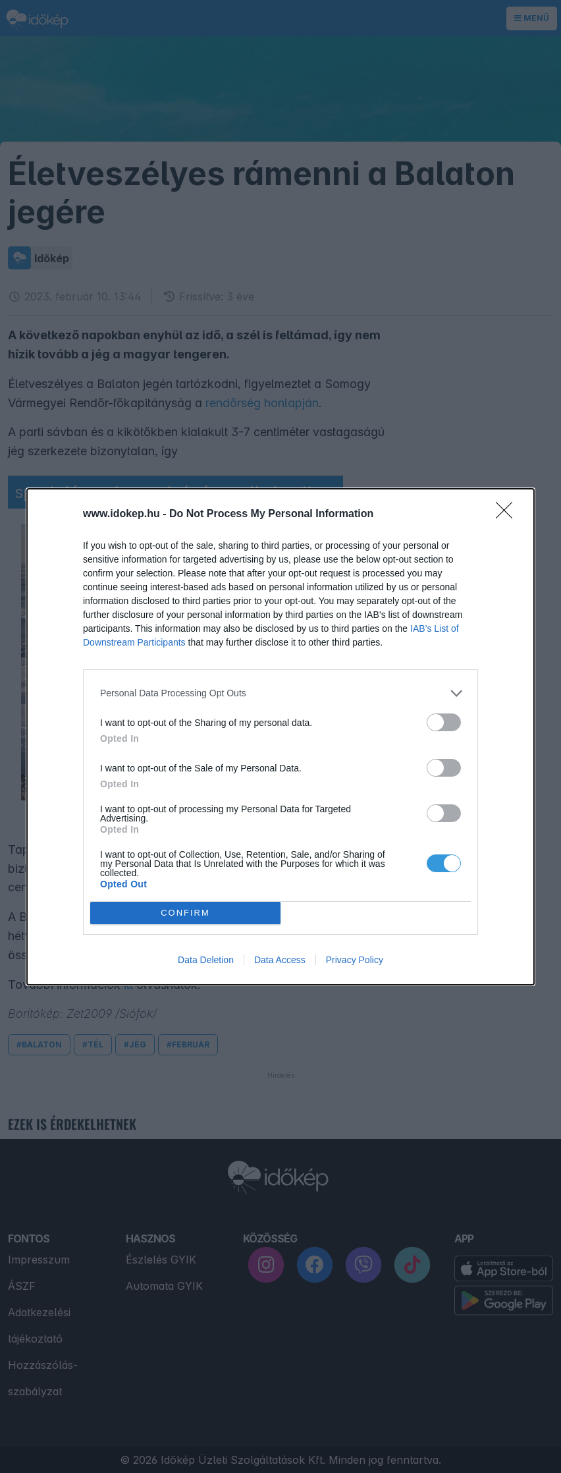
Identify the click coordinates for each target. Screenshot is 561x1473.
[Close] (508, 514)
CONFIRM (185, 913)
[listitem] (280, 693)
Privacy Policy (354, 960)
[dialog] (280, 737)
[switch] (444, 722)
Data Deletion (206, 960)
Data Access (280, 960)
